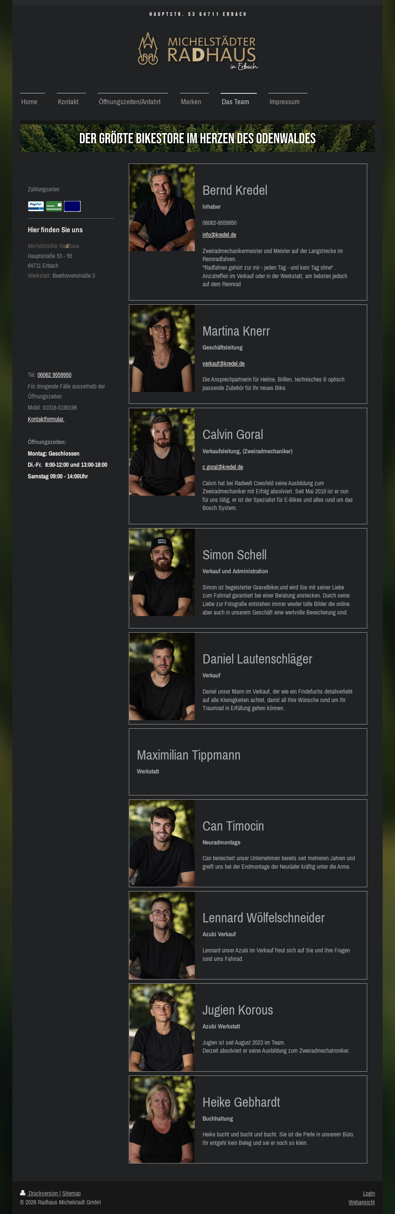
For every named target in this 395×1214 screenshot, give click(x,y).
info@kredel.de (219, 234)
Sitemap (71, 1193)
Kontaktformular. (46, 418)
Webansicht (362, 1202)
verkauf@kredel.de (224, 363)
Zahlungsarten (43, 189)
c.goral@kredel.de (223, 466)
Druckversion (39, 1193)
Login (369, 1193)
